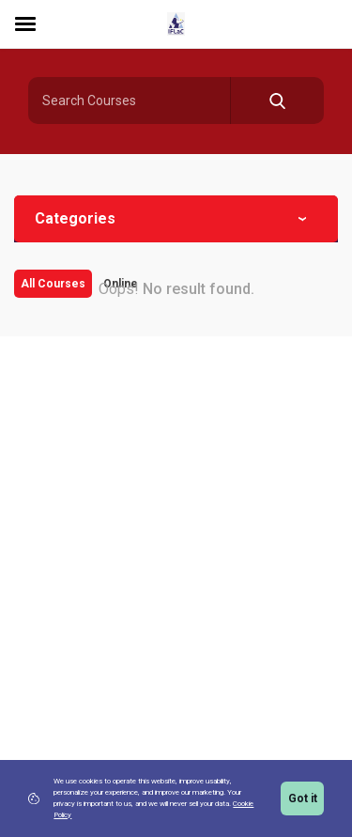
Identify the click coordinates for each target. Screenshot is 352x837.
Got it (302, 798)
